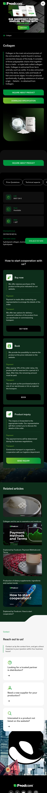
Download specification (23, 100)
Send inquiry (23, 460)
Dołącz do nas (36, 241)
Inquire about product (23, 92)
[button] (23, 668)
